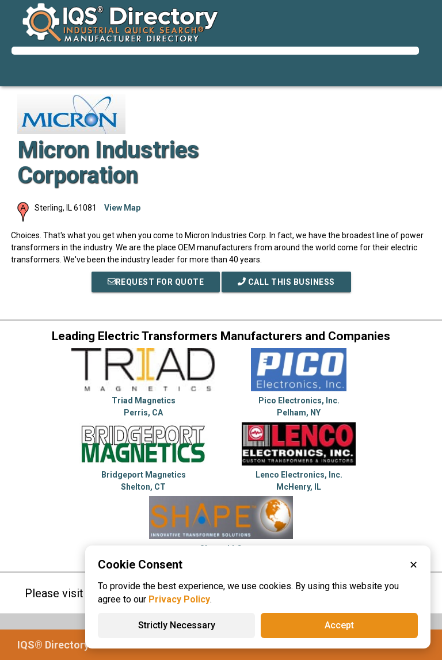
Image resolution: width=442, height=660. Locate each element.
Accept (339, 625)
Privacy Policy (179, 599)
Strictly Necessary (176, 625)
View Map (122, 207)
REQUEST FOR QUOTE (156, 282)
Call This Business (286, 282)
